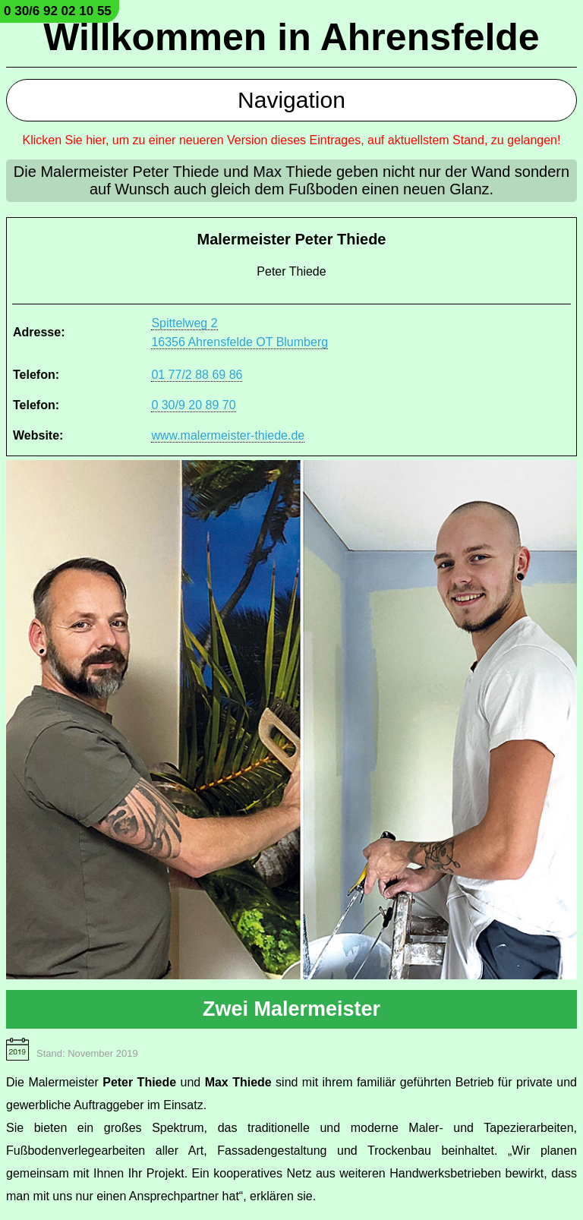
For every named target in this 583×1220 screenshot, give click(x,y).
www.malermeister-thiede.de (227, 435)
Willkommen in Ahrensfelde (291, 37)
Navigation (291, 99)
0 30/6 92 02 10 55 (58, 11)
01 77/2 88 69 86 (196, 374)
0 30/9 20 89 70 (193, 405)
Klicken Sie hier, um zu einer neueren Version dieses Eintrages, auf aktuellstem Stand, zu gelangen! (292, 140)
